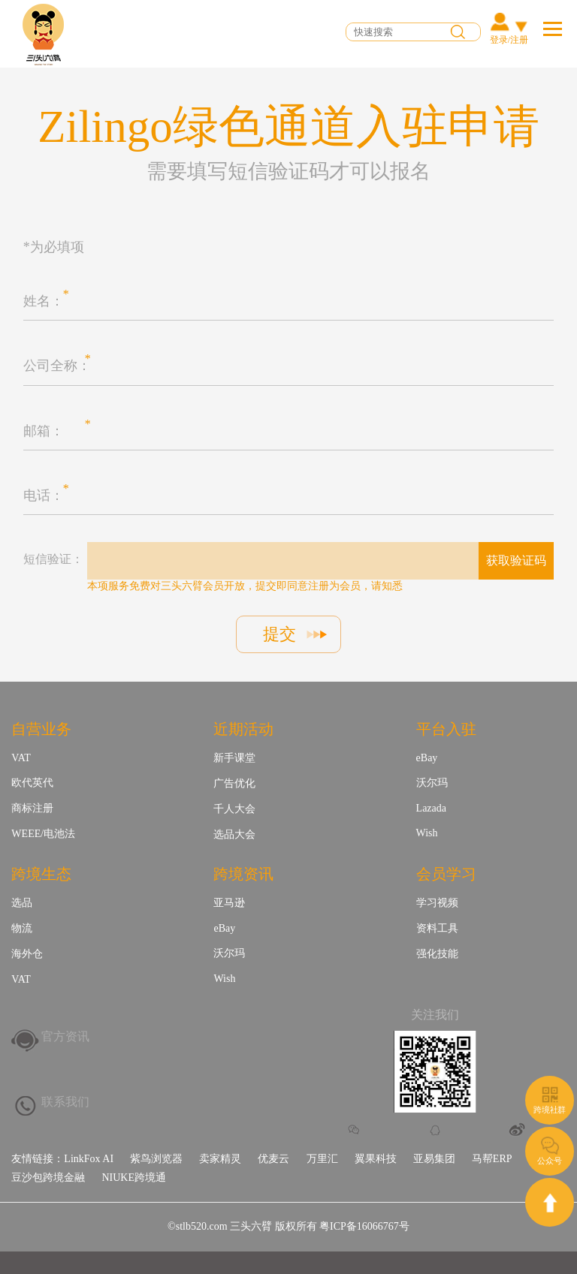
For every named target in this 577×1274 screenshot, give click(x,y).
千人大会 (234, 809)
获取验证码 (516, 560)
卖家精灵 (220, 1158)
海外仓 (27, 953)
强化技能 (437, 953)
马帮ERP (492, 1158)
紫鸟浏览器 (156, 1158)
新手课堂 (234, 757)
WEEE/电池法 (43, 833)
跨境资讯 (243, 874)
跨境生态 (41, 874)
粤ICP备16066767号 (364, 1226)
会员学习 (446, 874)
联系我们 (65, 1101)
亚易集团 (434, 1158)
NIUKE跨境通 (133, 1177)
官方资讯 (65, 1036)
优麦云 (273, 1158)
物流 (21, 928)
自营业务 (41, 729)
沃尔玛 (432, 782)
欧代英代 (32, 782)
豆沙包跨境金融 (48, 1177)
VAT (20, 757)
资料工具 (437, 928)
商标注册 (32, 808)
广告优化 (234, 783)
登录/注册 (509, 40)
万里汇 (322, 1158)
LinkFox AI (88, 1158)
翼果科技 (376, 1158)
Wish (427, 833)
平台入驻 (446, 729)
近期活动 (243, 729)
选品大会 (234, 834)
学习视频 (437, 902)
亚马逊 (229, 902)
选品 (21, 902)
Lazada (431, 808)
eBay (427, 757)
